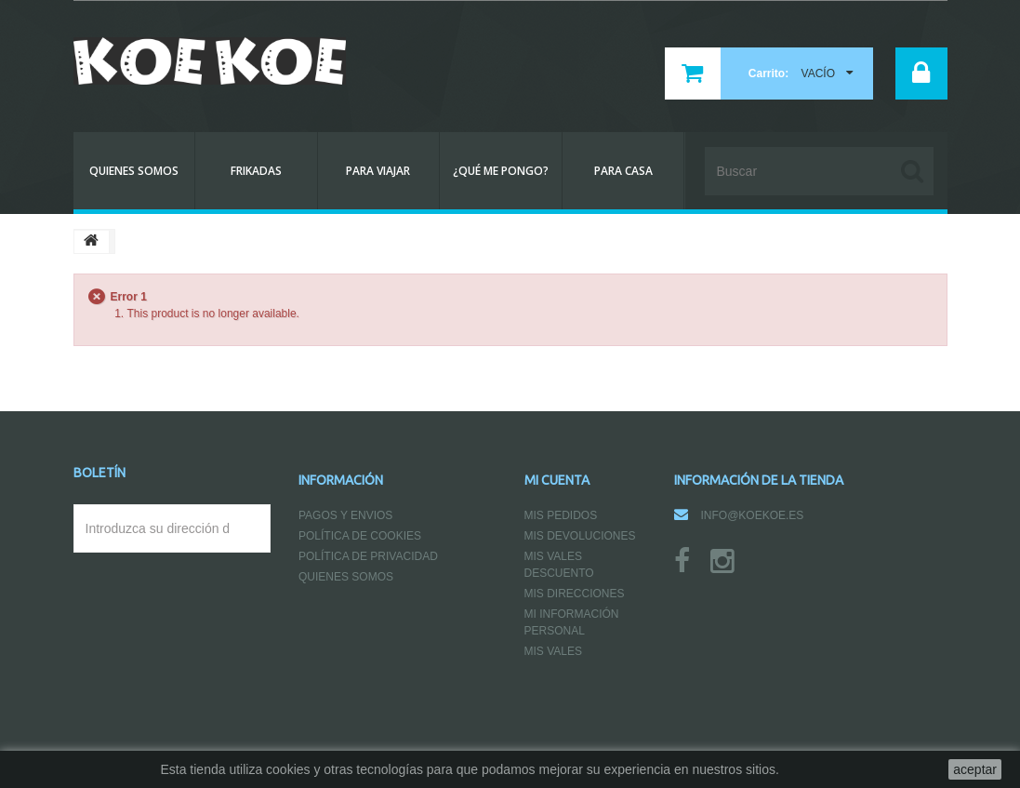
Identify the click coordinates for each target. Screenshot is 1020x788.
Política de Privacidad (368, 556)
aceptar (975, 769)
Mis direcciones (574, 593)
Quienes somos (345, 576)
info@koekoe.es (752, 515)
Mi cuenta (556, 480)
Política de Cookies (359, 535)
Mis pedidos (561, 515)
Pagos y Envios (345, 515)
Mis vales (553, 651)
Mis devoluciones (580, 535)
